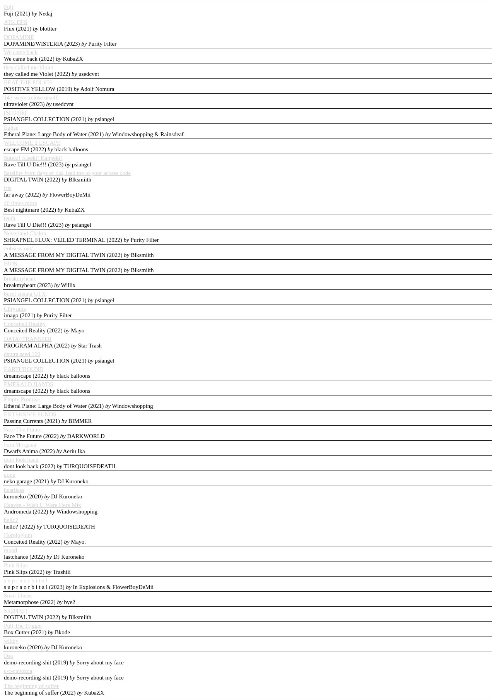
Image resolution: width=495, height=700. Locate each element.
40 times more (20, 203)
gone (9, 475)
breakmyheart (20, 279)
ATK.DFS (15, 22)
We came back (21, 52)
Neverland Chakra (25, 233)
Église (11, 128)
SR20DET (16, 611)
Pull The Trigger (23, 626)
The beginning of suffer (31, 686)
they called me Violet (28, 67)
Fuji (8, 7)
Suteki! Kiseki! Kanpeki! (33, 158)
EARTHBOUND (23, 369)
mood (10, 550)
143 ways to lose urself (30, 97)
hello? (11, 520)
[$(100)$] (15, 113)
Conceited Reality (25, 324)
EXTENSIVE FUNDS (30, 414)
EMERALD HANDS (28, 384)
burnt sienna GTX (25, 294)
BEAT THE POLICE (28, 82)
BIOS (10, 263)
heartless (14, 490)
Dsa (8, 656)
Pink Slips (15, 565)
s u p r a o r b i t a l (26, 580)
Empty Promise (22, 399)
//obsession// (18, 248)
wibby (11, 641)
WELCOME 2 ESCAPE (32, 143)
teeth (9, 218)
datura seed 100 (22, 354)
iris (7, 188)
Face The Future (23, 429)
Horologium (18, 535)
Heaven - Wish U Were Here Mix (42, 505)
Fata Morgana (20, 445)
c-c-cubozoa (18, 671)
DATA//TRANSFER (28, 339)
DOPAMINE (19, 37)
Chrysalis (15, 309)
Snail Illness (18, 595)
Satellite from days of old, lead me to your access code (67, 173)
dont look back (21, 460)
